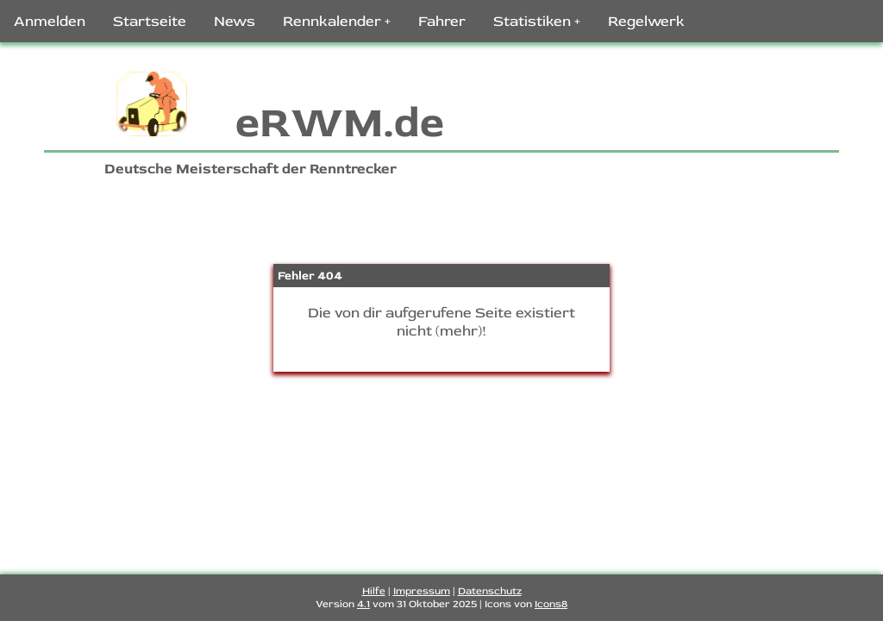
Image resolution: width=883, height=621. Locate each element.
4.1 (363, 604)
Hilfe (373, 591)
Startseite (149, 21)
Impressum (421, 591)
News (234, 21)
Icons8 (551, 604)
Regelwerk (646, 21)
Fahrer (442, 21)
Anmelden (49, 21)
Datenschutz (490, 591)
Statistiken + (536, 21)
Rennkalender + (337, 21)
